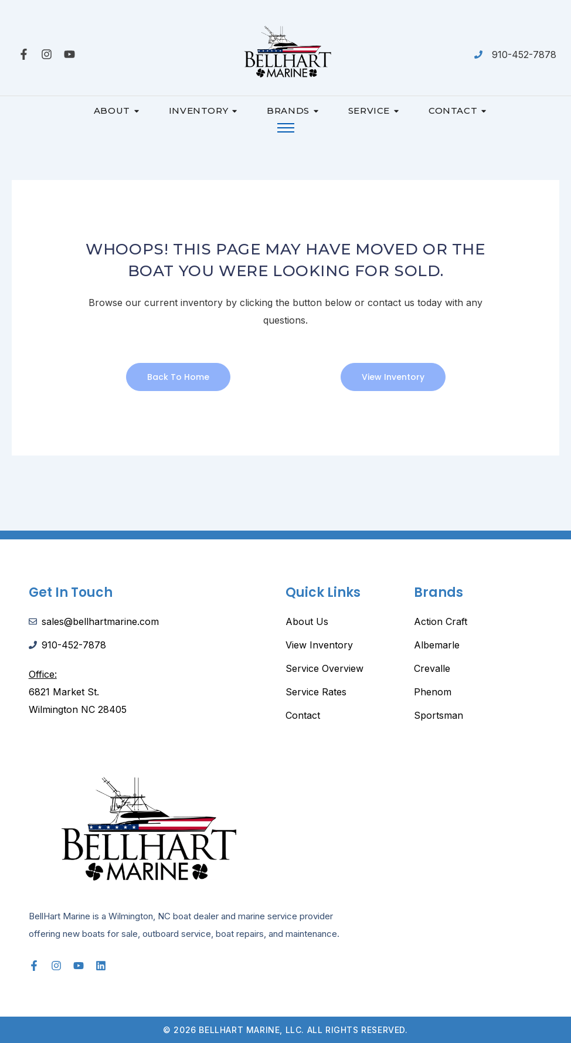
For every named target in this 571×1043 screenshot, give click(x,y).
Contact (458, 110)
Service (373, 110)
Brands (292, 110)
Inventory (203, 110)
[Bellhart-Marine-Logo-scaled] (285, 52)
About (117, 110)
